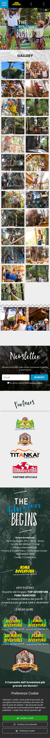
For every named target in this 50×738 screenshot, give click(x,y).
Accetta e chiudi (25, 718)
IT (41, 10)
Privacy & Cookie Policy (13, 550)
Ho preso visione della (26, 383)
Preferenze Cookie (25, 731)
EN (46, 10)
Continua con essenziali (25, 724)
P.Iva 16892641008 (25, 554)
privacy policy (36, 383)
